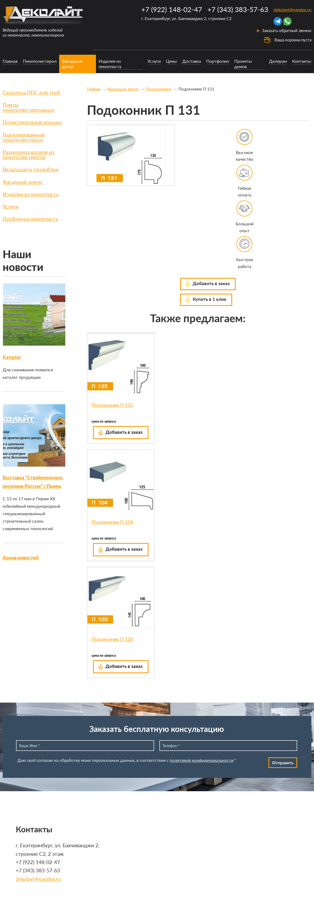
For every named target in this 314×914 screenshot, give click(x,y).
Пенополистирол (40, 61)
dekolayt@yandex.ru (292, 9)
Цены (171, 61)
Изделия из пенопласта (110, 63)
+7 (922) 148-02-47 (171, 9)
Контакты (301, 61)
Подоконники (158, 88)
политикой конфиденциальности (202, 760)
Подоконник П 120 (112, 639)
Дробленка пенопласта (30, 219)
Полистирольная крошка (32, 122)
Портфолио (217, 61)
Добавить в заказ (211, 283)
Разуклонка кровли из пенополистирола (28, 154)
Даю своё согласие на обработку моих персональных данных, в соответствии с (126, 760)
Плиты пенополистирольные (28, 107)
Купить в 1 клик (209, 299)
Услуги (154, 61)
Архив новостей (21, 558)
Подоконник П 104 (112, 522)
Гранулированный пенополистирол (24, 137)
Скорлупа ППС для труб (31, 92)
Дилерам (278, 61)
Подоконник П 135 (112, 405)
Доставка (191, 61)
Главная (10, 61)
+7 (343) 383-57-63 (237, 9)
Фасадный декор (72, 63)
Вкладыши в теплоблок (31, 169)
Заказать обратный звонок (286, 30)
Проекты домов (243, 63)
